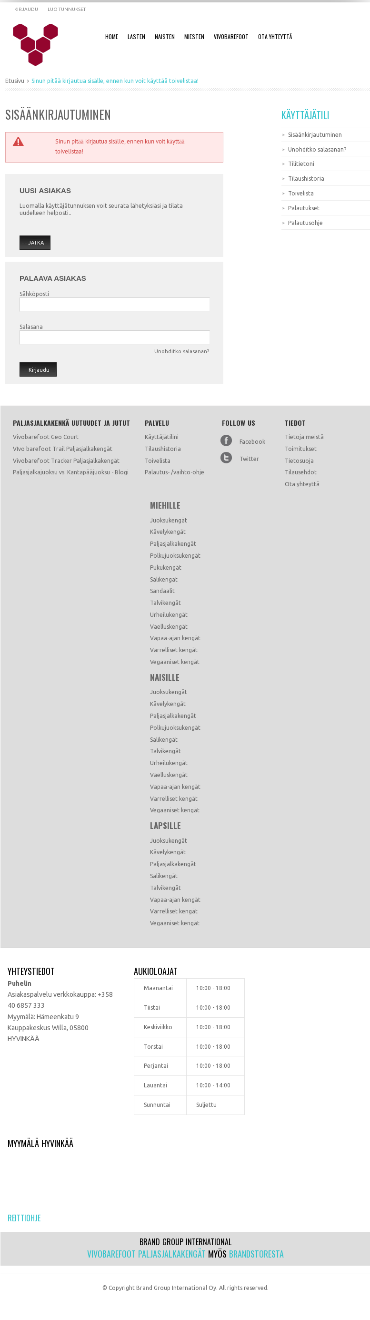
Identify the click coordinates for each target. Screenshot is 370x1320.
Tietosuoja (299, 461)
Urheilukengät (169, 615)
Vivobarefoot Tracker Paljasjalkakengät (66, 461)
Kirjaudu (26, 9)
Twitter (249, 459)
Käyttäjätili (305, 115)
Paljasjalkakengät (173, 544)
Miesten (194, 36)
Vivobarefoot (231, 36)
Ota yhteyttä (302, 484)
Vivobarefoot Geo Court (46, 437)
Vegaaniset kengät (175, 662)
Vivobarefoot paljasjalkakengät (146, 1254)
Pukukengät (165, 567)
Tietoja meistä (304, 437)
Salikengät (164, 579)
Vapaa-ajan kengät (175, 638)
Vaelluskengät (169, 627)
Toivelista (157, 461)
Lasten (136, 36)
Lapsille (165, 825)
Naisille (165, 677)
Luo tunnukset (67, 9)
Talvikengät (165, 603)
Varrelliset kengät (174, 650)
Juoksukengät (168, 520)
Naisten (165, 36)
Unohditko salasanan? (181, 351)
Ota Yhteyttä (275, 36)
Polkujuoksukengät (175, 556)
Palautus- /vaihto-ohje (174, 472)
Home (111, 36)
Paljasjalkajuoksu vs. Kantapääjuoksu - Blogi (71, 472)
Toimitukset (301, 449)
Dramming (41, 45)
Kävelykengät (168, 532)
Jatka (36, 243)
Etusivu (14, 81)
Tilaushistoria (163, 449)
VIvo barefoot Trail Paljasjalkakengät (62, 449)
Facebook (252, 442)
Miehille (165, 505)
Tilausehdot (301, 472)
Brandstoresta (256, 1254)
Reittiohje (24, 1218)
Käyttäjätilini (162, 437)
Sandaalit (162, 591)
